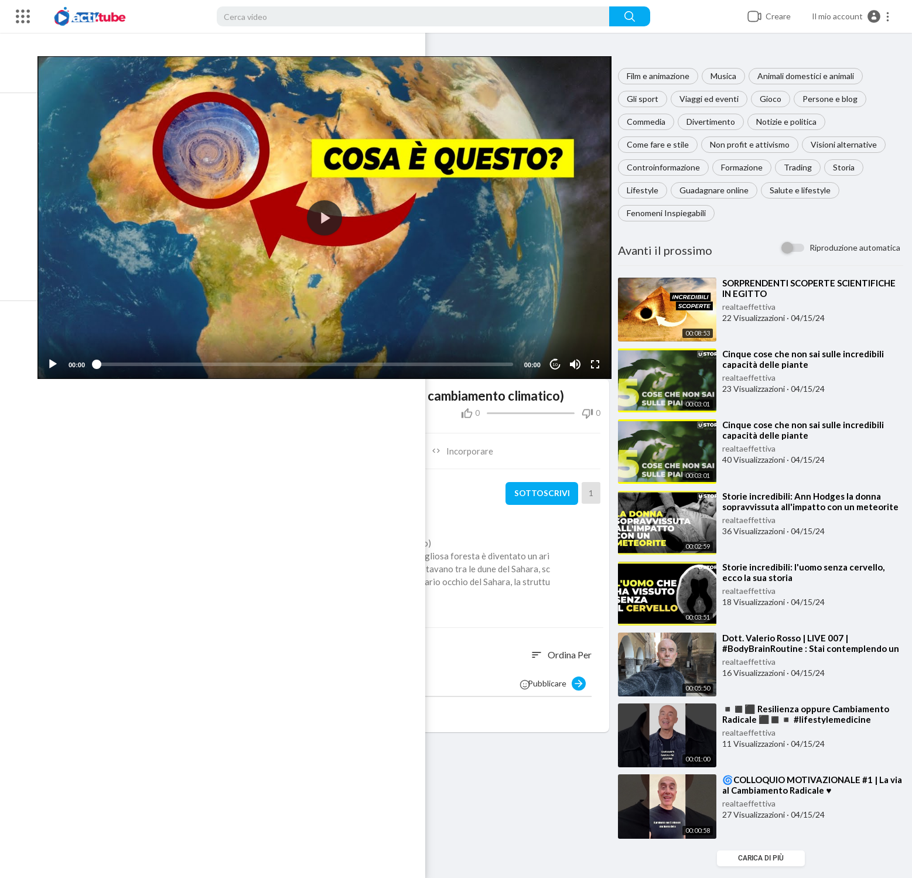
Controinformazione (669, 167)
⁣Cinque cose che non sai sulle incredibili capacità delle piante (809, 359)
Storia (849, 167)
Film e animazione (664, 76)
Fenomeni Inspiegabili (672, 213)
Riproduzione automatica (854, 247)
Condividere (200, 442)
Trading (804, 167)
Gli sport (648, 99)
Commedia (652, 122)
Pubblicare (563, 675)
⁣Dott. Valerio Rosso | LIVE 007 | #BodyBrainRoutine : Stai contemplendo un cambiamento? (810, 648)
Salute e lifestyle (806, 190)
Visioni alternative (850, 144)
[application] (335, 213)
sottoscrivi (545, 485)
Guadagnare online (719, 190)
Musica (729, 76)
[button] (851, 16)
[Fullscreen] (598, 356)
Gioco (776, 99)
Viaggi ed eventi (714, 99)
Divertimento (716, 122)
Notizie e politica (792, 122)
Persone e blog (835, 99)
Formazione (747, 167)
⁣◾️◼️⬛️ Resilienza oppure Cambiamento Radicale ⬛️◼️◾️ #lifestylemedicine (811, 714)
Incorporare (470, 442)
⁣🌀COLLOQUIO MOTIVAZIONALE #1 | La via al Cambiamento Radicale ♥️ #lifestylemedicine (811, 790)
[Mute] (579, 356)
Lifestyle (648, 190)
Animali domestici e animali (811, 76)
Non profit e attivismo (755, 144)
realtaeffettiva (754, 307)
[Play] (71, 356)
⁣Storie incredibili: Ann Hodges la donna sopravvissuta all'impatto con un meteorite (807, 506)
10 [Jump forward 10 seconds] (558, 355)
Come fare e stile (664, 144)
